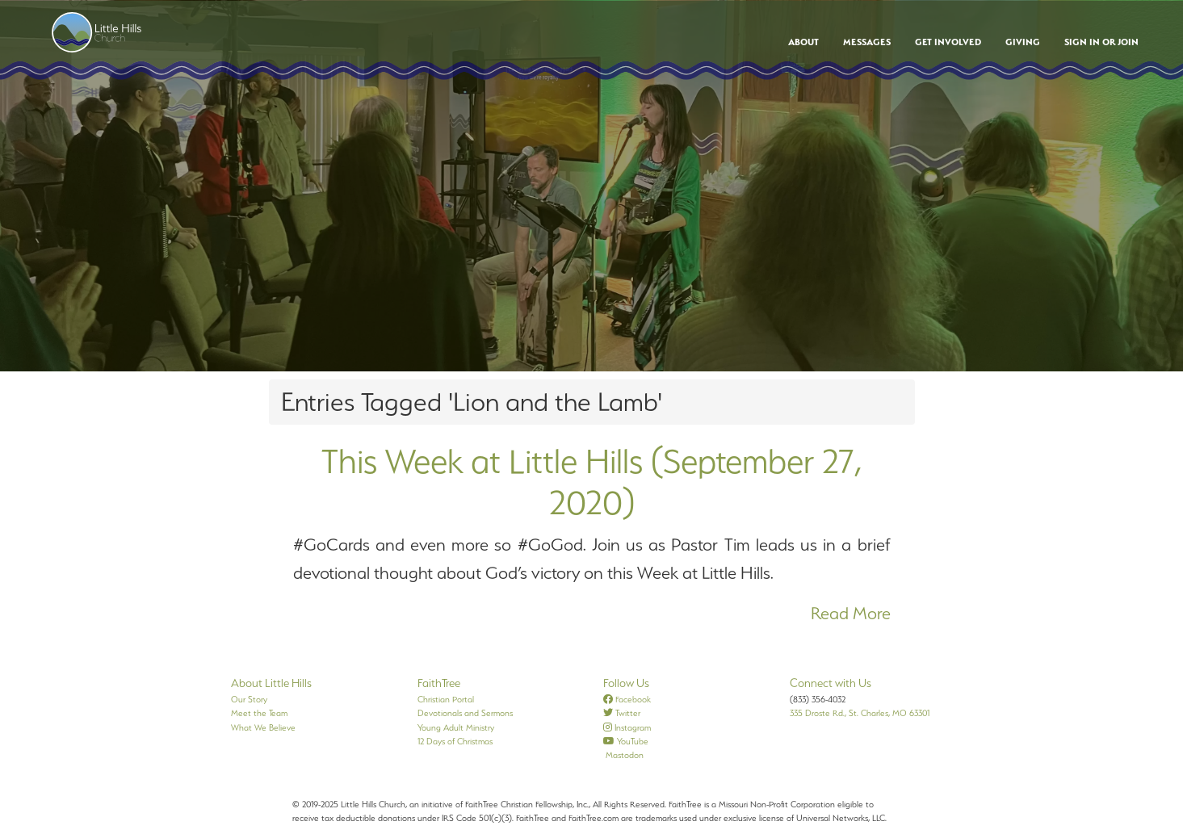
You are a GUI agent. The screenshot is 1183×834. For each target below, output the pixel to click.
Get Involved (948, 42)
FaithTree (438, 683)
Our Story (249, 699)
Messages (867, 42)
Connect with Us (830, 683)
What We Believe (263, 727)
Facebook (627, 699)
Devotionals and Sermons (465, 713)
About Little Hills (271, 683)
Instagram (627, 727)
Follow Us (626, 683)
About (803, 42)
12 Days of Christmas (455, 741)
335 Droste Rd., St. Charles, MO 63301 (859, 713)
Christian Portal (445, 699)
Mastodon (623, 755)
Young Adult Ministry (455, 727)
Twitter (621, 713)
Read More (851, 613)
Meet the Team (259, 713)
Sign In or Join (1101, 42)
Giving (1022, 42)
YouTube (625, 741)
